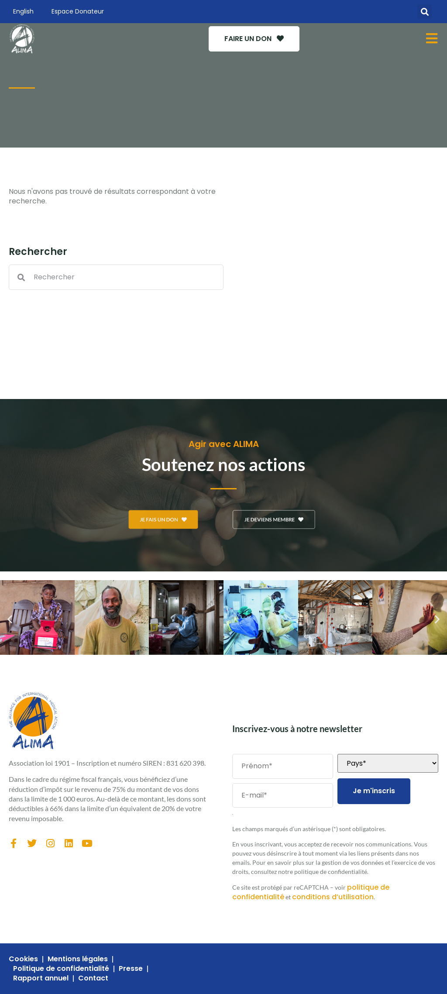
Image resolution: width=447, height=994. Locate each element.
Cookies (23, 959)
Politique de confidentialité (61, 968)
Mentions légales (78, 959)
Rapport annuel (41, 978)
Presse (131, 968)
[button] (424, 11)
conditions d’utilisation (333, 897)
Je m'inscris (374, 791)
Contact (93, 978)
